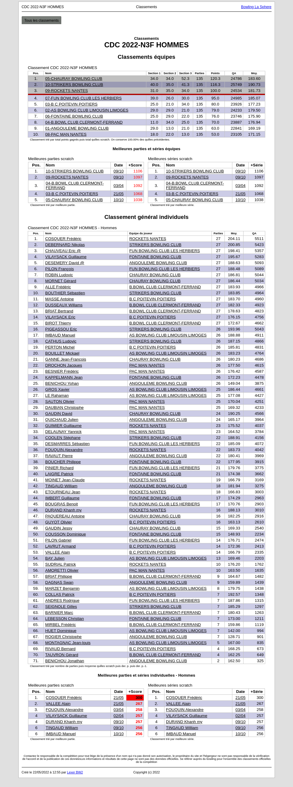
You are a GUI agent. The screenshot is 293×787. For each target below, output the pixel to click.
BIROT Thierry (58, 323)
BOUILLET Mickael (62, 353)
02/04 (118, 715)
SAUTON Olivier (60, 401)
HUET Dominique (60, 630)
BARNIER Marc (59, 612)
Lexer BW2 (75, 772)
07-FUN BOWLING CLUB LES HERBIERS (83, 98)
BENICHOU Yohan (62, 383)
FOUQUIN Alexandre (64, 449)
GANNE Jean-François (65, 359)
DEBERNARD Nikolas (65, 244)
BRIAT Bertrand (59, 311)
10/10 (118, 200)
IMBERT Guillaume (62, 498)
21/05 (118, 193)
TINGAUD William (61, 486)
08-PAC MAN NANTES (66, 134)
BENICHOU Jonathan (64, 661)
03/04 (118, 185)
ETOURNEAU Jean (62, 492)
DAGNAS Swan (59, 582)
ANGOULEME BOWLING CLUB (158, 263)
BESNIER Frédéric (62, 371)
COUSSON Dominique (65, 534)
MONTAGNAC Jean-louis (68, 642)
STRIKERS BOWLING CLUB (155, 244)
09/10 (118, 171)
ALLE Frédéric (58, 287)
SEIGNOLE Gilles (61, 606)
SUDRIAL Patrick (60, 564)
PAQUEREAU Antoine (65, 516)
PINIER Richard (59, 468)
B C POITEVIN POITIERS (152, 299)
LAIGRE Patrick (59, 474)
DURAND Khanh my (63, 510)
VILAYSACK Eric (60, 317)
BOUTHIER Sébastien (65, 293)
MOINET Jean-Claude (65, 480)
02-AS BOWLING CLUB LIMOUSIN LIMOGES (87, 110)
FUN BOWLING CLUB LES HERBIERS (164, 250)
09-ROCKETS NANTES (66, 90)
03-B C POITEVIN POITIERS (71, 104)
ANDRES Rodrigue (62, 600)
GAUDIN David (58, 413)
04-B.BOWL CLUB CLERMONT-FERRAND (84, 122)
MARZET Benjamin (62, 588)
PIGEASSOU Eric (61, 329)
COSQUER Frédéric (63, 238)
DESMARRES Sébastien (67, 443)
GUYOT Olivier (58, 522)
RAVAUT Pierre (59, 456)
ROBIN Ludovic (59, 275)
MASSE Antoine (59, 299)
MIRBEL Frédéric (60, 624)
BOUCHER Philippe (63, 462)
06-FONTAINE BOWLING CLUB (74, 116)
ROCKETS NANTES (147, 238)
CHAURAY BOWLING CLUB (154, 275)
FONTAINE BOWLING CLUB (155, 256)
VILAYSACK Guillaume (66, 256)
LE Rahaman (57, 395)
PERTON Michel (60, 347)
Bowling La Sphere (256, 7)
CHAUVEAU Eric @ (63, 250)
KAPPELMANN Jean (64, 377)
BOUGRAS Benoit (61, 504)
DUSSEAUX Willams (64, 305)
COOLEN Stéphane (63, 437)
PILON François (59, 269)
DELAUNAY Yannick (63, 431)
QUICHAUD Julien (61, 419)
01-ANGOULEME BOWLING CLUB (77, 128)
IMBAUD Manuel (60, 335)
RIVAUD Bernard (60, 648)
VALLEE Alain (57, 552)
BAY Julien (55, 558)
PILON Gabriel (58, 540)
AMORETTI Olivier (61, 570)
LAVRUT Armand (60, 546)
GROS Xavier (57, 389)
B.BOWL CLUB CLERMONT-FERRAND (165, 287)
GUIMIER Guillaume (63, 425)
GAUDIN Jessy (58, 528)
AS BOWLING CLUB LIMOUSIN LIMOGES (167, 335)
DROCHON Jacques (63, 365)
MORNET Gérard (60, 281)
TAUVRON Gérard (61, 655)
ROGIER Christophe (63, 636)
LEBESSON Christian (64, 618)
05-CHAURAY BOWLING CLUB (73, 78)
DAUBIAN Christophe (64, 407)
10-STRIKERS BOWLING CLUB (74, 84)
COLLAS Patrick (60, 594)
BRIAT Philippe (58, 576)
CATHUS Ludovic (60, 341)
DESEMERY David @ (64, 263)
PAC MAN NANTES (147, 365)
